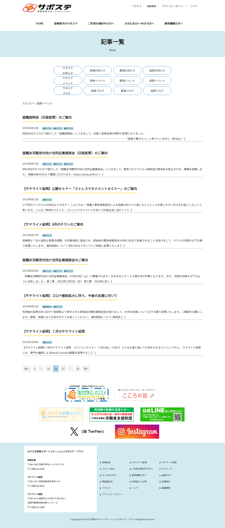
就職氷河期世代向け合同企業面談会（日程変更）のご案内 (65, 153)
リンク (193, 6)
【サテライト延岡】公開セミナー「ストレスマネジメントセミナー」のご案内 (79, 188)
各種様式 (165, 481)
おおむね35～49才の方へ (139, 23)
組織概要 (151, 6)
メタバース (166, 468)
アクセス (136, 6)
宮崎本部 (105, 462)
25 (77, 368)
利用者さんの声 (138, 481)
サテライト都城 (138, 462)
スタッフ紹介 (107, 468)
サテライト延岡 (168, 462)
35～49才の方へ (108, 475)
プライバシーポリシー (173, 6)
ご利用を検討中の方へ (101, 23)
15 (48, 368)
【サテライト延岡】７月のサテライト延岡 (53, 331)
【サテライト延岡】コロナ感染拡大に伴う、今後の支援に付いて (69, 295)
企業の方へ (166, 475)
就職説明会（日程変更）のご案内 (47, 117)
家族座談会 (106, 481)
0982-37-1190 (37, 506)
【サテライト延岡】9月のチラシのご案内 (52, 224)
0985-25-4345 (37, 468)
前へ (27, 368)
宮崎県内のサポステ (65, 23)
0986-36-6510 (37, 485)
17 (63, 368)
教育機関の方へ (138, 475)
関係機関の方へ (174, 23)
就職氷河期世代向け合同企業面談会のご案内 (55, 260)
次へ (86, 368)
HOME (39, 23)
